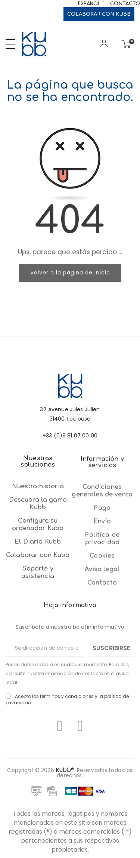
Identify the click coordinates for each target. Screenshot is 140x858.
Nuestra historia (38, 559)
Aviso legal (102, 679)
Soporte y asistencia (37, 645)
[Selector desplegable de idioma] (91, 3)
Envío (102, 631)
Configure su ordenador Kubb (37, 597)
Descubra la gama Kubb (38, 576)
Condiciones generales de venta (102, 601)
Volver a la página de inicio (70, 272)
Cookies (102, 665)
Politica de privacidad (102, 649)
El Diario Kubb (38, 614)
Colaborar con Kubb (99, 14)
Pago (102, 618)
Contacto (125, 3)
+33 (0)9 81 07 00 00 (70, 466)
